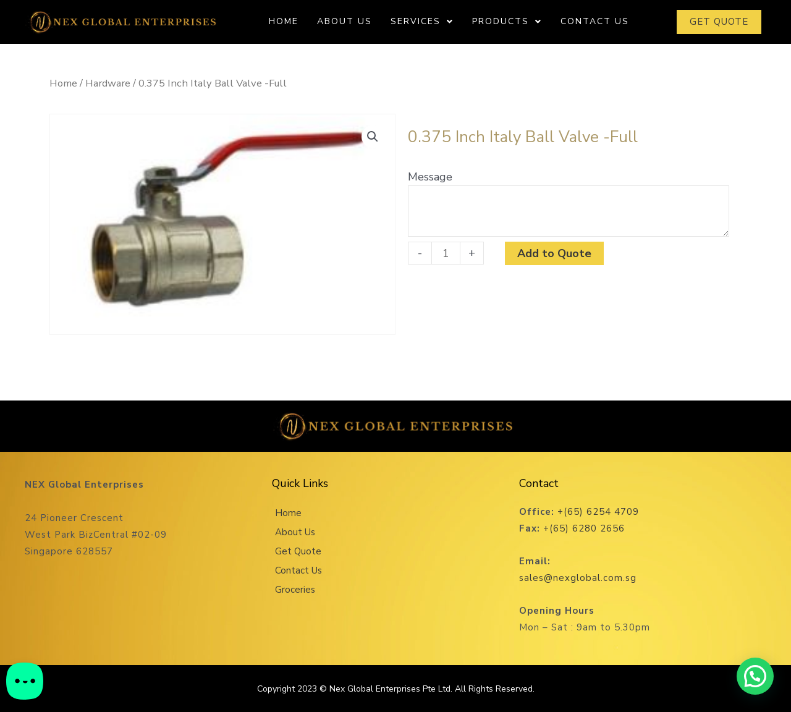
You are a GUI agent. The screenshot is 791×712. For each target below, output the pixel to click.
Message (430, 176)
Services (422, 21)
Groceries (295, 589)
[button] (373, 136)
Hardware (107, 83)
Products (507, 21)
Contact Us (594, 21)
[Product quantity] (445, 253)
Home (283, 21)
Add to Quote (554, 253)
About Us (344, 21)
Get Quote (298, 551)
